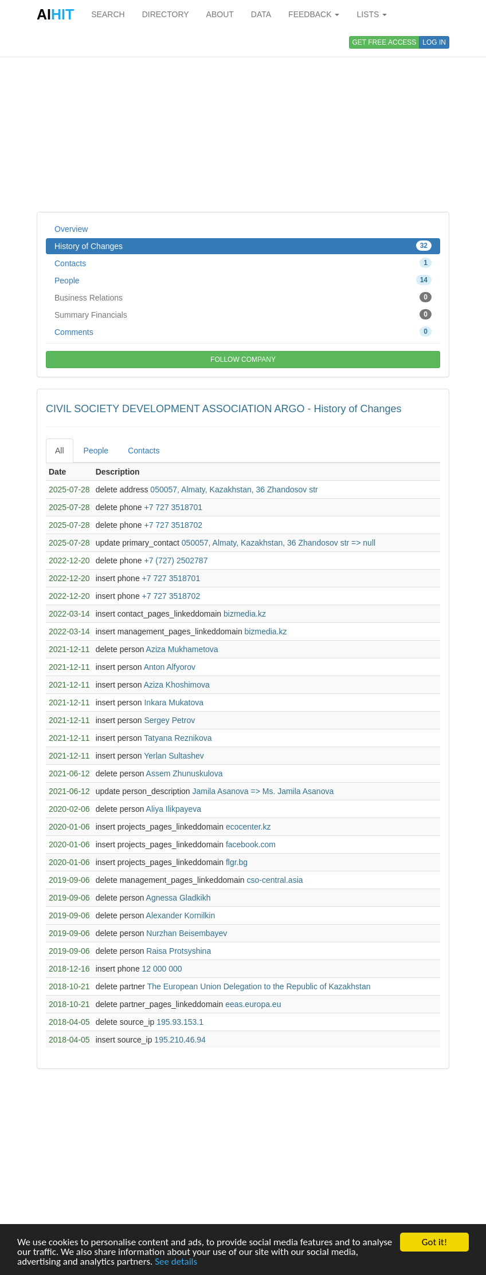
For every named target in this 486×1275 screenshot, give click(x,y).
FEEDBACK (313, 14)
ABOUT (220, 14)
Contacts (243, 263)
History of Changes (243, 245)
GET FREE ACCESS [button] (384, 42)
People (243, 280)
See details (176, 1262)
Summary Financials (243, 314)
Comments (243, 331)
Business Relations (243, 297)
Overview (71, 229)
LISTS (371, 14)
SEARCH (107, 14)
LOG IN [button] (434, 42)
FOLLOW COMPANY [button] (243, 360)
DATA (261, 14)
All (59, 450)
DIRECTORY (165, 14)
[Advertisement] (243, 120)
